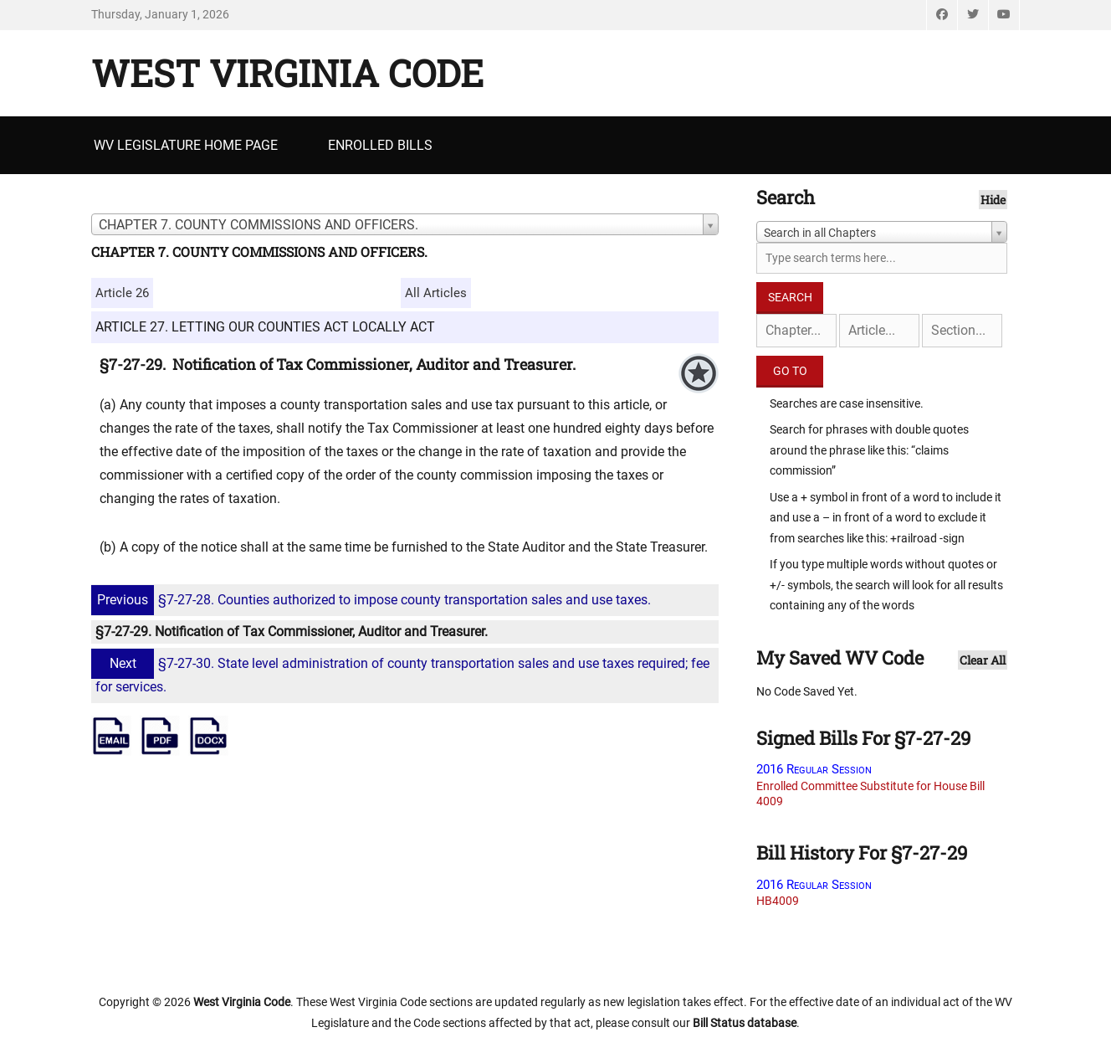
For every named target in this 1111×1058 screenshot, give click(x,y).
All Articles (436, 292)
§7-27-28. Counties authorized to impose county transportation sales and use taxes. (373, 600)
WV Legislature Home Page (186, 145)
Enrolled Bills (380, 145)
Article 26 (122, 292)
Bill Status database (744, 1023)
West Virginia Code (287, 73)
